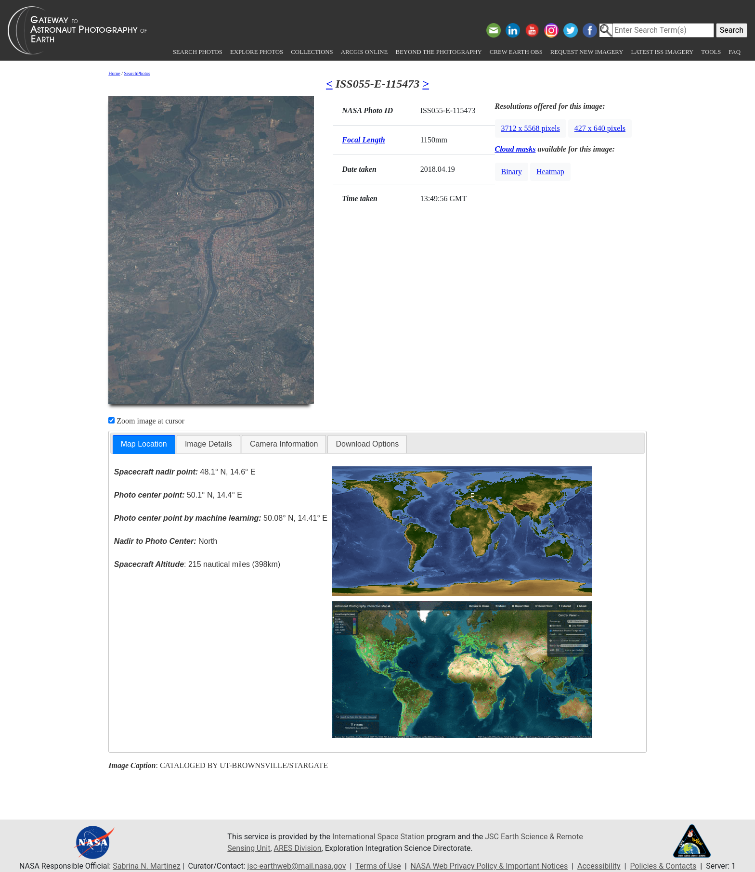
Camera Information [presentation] (284, 444)
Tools (711, 52)
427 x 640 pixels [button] (599, 128)
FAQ (735, 52)
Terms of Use (378, 866)
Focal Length (363, 140)
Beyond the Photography (438, 52)
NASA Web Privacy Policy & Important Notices (489, 866)
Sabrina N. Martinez (146, 866)
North (165, 541)
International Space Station (378, 836)
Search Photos (197, 52)
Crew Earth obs (516, 52)
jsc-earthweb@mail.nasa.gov (296, 866)
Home (114, 73)
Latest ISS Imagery (662, 52)
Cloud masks (515, 149)
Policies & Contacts (663, 866)
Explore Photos (256, 52)
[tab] (144, 444)
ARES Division (298, 848)
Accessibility (599, 866)
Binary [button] (511, 171)
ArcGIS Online (364, 52)
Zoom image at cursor (146, 421)
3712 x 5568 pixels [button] (530, 128)
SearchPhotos (137, 73)
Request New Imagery (587, 52)
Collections (312, 52)
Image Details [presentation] (208, 444)
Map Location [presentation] (144, 444)
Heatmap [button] (550, 171)
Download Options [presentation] (367, 444)
